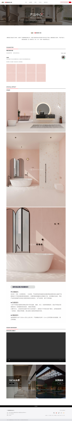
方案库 (35, 2)
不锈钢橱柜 (55, 415)
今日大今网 (63, 415)
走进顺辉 (30, 2)
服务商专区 (46, 2)
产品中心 (40, 2)
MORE (12, 383)
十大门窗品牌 (49, 415)
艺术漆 (52, 415)
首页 (26, 2)
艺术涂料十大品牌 (59, 415)
